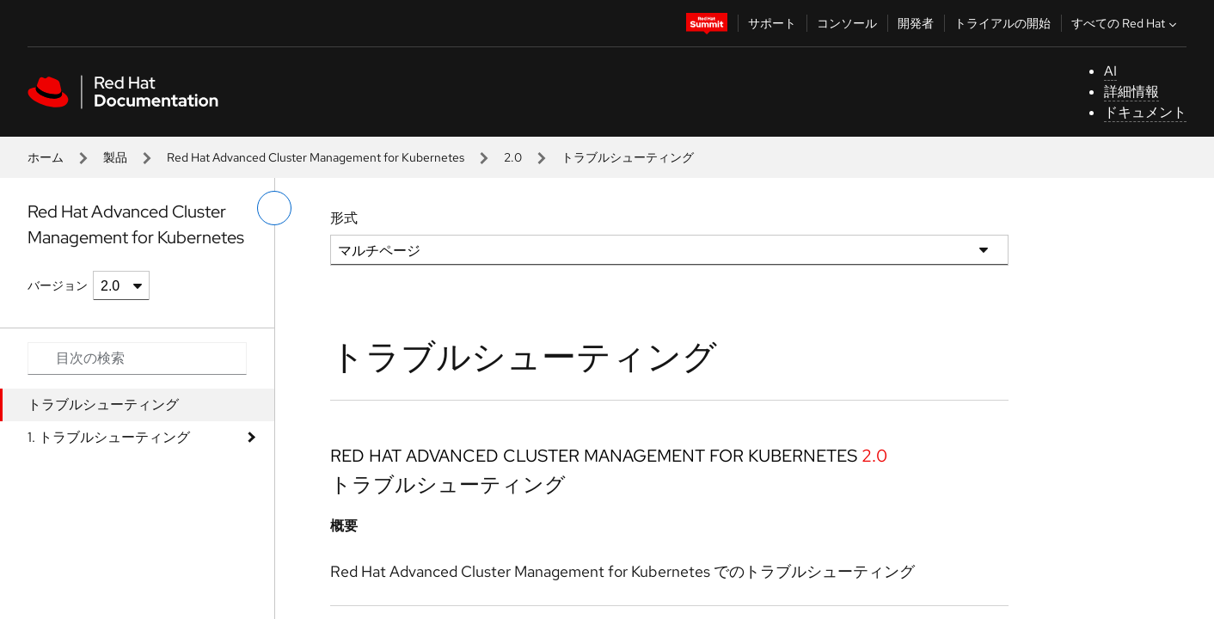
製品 (115, 157)
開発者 (916, 23)
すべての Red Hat (1125, 23)
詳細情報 (1131, 92)
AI (1110, 71)
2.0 (513, 157)
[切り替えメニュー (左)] (274, 208)
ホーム (46, 157)
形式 (344, 218)
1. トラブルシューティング (109, 437)
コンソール (847, 23)
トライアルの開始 (1002, 23)
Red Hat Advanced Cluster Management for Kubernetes (315, 157)
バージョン (58, 285)
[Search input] (137, 358)
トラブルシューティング (103, 404)
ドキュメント (1145, 112)
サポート (772, 23)
